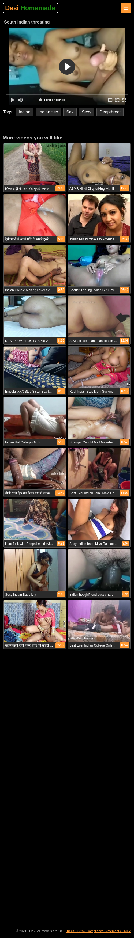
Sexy (86, 112)
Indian (25, 112)
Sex (70, 112)
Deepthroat (110, 112)
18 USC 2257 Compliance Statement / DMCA (98, 931)
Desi (30, 8)
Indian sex (48, 112)
